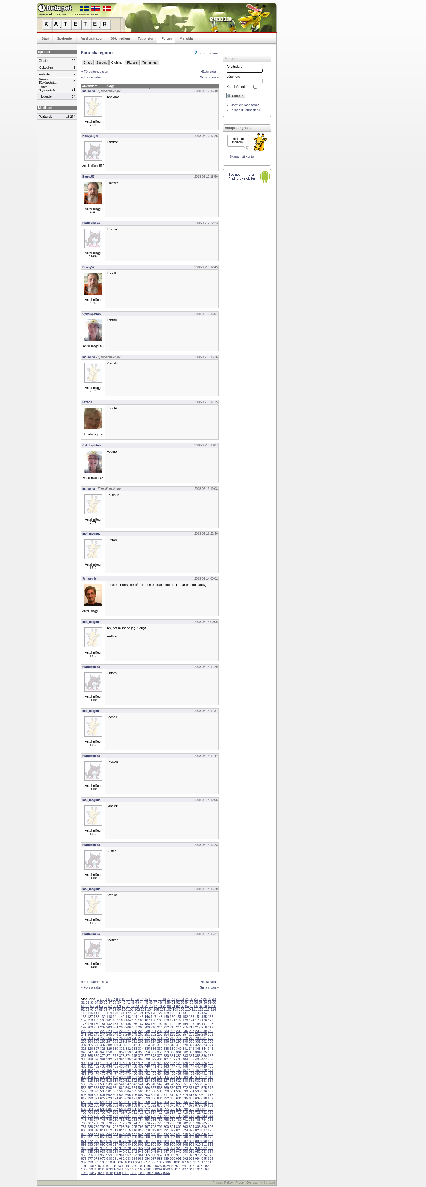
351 (115, 1052)
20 (168, 999)
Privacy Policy (222, 1182)
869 (204, 1137)
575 (204, 1087)
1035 (125, 1169)
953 (204, 1151)
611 (166, 1094)
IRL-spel (132, 62)
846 (191, 1134)
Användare (234, 66)
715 (159, 1112)
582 (115, 1091)
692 (147, 1109)
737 (166, 1116)
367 (83, 1055)
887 (185, 1141)
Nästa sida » (210, 71)
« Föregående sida (94, 71)
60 (214, 1002)
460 (140, 1070)
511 (198, 1077)
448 (198, 1066)
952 (198, 1151)
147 (153, 1016)
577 (83, 1091)
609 (153, 1094)
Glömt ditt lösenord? (244, 105)
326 (90, 1048)
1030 (84, 1169)
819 (153, 1130)
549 (172, 1084)
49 (164, 1002)
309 (115, 1045)
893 (90, 1144)
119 (109, 1013)
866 (185, 1137)
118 (102, 1013)
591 (172, 1091)
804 (191, 1126)
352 (122, 1052)
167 (147, 1020)
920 (128, 1148)
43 (137, 1002)
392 (109, 1059)
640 (83, 1102)
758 (166, 1119)
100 (124, 1009)
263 (90, 1038)
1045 (206, 1169)
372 (115, 1055)
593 (185, 1091)
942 (134, 1151)
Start (45, 38)
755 (147, 1119)
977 (90, 1158)
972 (191, 1155)
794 (128, 1126)
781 (178, 1123)
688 (122, 1109)
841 (159, 1134)
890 (204, 1141)
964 (140, 1155)
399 (153, 1059)
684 (96, 1109)
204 (115, 1027)
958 (102, 1155)
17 (155, 999)
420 (153, 1063)
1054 (149, 1173)
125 (147, 1013)
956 (90, 1155)
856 (122, 1137)
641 (90, 1102)
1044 (198, 1169)
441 (153, 1066)
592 (178, 1091)
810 (96, 1130)
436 (122, 1066)
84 (187, 1006)
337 (159, 1048)
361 (178, 1052)
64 (96, 1006)
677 (185, 1105)
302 (204, 1041)
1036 (133, 1169)
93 (92, 1009)
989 (166, 1158)
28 (205, 999)
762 (191, 1119)
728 (109, 1116)
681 (210, 1105)
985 (140, 1158)
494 (90, 1077)
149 (166, 1016)
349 (102, 1052)
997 (83, 1162)
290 (128, 1041)
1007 (160, 1162)
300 (191, 1041)
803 (185, 1126)
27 (200, 999)
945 (153, 1151)
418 (140, 1063)
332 (128, 1048)
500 (128, 1077)
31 (83, 1002)
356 (147, 1052)
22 (178, 999)
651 (153, 1102)
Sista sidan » (209, 77)
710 (128, 1112)
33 (92, 1002)
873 (96, 1141)
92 (87, 1009)
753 (134, 1119)
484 (159, 1073)
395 (128, 1059)
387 (210, 1055)
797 (147, 1126)
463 (159, 1070)
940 (122, 1151)
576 (210, 1087)
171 (172, 1020)
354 (134, 1052)
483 (153, 1073)
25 (191, 999)
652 (159, 1102)
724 (83, 1116)
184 (122, 1023)
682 (83, 1109)
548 (166, 1084)
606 (134, 1094)
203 (109, 1027)
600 (96, 1094)
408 (210, 1059)
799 (159, 1126)
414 (115, 1063)
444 (172, 1066)
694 (159, 1109)
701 (204, 1109)
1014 (84, 1165)
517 (102, 1080)
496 (102, 1077)
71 (128, 1006)
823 (178, 1130)
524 (147, 1080)
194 (185, 1023)
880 (140, 1141)
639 (210, 1098)
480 (134, 1073)
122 (128, 1013)
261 (210, 1034)
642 (96, 1102)
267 (115, 1038)
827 (204, 1130)
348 (96, 1052)
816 (134, 1130)
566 (147, 1087)
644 (109, 1102)
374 (128, 1055)
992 (185, 1158)
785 (204, 1123)
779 (166, 1123)
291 (134, 1041)
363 (191, 1052)
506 (166, 1077)
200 (90, 1027)
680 (204, 1105)
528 (172, 1080)
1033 (109, 1169)
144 (134, 1016)
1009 (176, 1162)
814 (122, 1130)
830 (90, 1134)
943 (140, 1151)
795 (134, 1126)
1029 (206, 1165)
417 (134, 1063)
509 (185, 1077)
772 (122, 1123)
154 (198, 1016)
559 (102, 1087)
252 (153, 1034)
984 (134, 1158)
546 (153, 1084)
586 (140, 1091)
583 (122, 1091)
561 (115, 1087)
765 (210, 1119)
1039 (158, 1169)
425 (185, 1063)
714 (153, 1112)
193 (178, 1023)
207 (134, 1027)
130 (178, 1013)
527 (166, 1080)
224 (109, 1031)
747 (96, 1119)
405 (191, 1059)
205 (122, 1027)
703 (83, 1112)
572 (185, 1087)
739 (178, 1116)
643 (102, 1102)
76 (151, 1006)
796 (140, 1126)
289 (122, 1041)
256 (178, 1034)
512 (204, 1077)
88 (205, 1006)
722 (204, 1112)
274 (159, 1038)
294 (153, 1041)
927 (172, 1148)
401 (166, 1059)
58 (205, 1002)
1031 (92, 1169)
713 (147, 1112)
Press (239, 1182)
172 (178, 1020)
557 (90, 1087)
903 (153, 1144)
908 (185, 1144)
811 (102, 1130)
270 (134, 1038)
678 (191, 1105)
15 (146, 999)
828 (210, 1130)
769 (102, 1123)
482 (147, 1073)
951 (191, 1151)
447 (191, 1066)
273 (153, 1038)
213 (172, 1027)
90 (214, 1006)
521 (128, 1080)
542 (128, 1084)
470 (204, 1070)
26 (196, 999)
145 (140, 1016)
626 (128, 1098)
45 (146, 1002)
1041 (174, 1169)
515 (90, 1080)
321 (191, 1045)
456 (115, 1070)
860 (147, 1137)
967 (159, 1155)
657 (191, 1102)
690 (134, 1109)
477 (115, 1073)
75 (146, 1006)
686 (109, 1109)
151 (178, 1016)
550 (178, 1084)
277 (178, 1038)
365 (204, 1052)
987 (153, 1158)
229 (140, 1031)
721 (198, 1112)
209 (147, 1027)
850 (83, 1137)
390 (96, 1059)
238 (198, 1031)
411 (96, 1063)
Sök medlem (120, 38)
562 (122, 1087)
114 (213, 1009)
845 (185, 1134)
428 (204, 1063)
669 (134, 1105)
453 (96, 1070)
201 (96, 1027)
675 (172, 1105)
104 (150, 1009)
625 (122, 1098)
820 (159, 1130)
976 (83, 1158)
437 (128, 1066)
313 (140, 1045)
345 (210, 1048)
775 (140, 1123)
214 (178, 1027)
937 (102, 1151)
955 (83, 1155)
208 (140, 1027)
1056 (166, 1173)
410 (90, 1063)
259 (198, 1034)
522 (134, 1080)
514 (83, 1080)
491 (204, 1073)
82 (178, 1006)
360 (172, 1052)
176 (204, 1020)
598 (83, 1094)
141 (115, 1016)
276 (172, 1038)
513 (210, 1077)
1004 (136, 1162)
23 (182, 999)
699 (191, 1109)
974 (204, 1155)
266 (109, 1038)
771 (115, 1123)
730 (122, 1116)
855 (115, 1137)
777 (153, 1123)
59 (210, 1002)
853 (102, 1137)
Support (101, 62)
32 (87, 1002)
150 (172, 1016)
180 (96, 1023)
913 (83, 1148)
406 (198, 1059)
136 (83, 1016)
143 (128, 1016)
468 (191, 1070)
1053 (141, 1173)
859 (140, 1137)
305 (90, 1045)
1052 (133, 1173)
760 (178, 1119)
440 (147, 1066)
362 (185, 1052)
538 (102, 1084)
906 (172, 1144)
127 (159, 1013)
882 (153, 1141)
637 (198, 1098)
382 (178, 1055)
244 (102, 1034)
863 (166, 1137)
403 (178, 1059)
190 (159, 1023)
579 (96, 1091)
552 (191, 1084)
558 (96, 1087)
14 (141, 999)
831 (96, 1134)
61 (83, 1006)
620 (90, 1098)
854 (109, 1137)
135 (210, 1013)
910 (198, 1144)
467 (185, 1070)
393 (115, 1059)
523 (140, 1080)
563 (128, 1087)
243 (96, 1034)
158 (90, 1020)
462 (153, 1070)
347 (90, 1052)
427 (198, 1063)
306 (96, 1045)
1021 (141, 1165)
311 (128, 1045)
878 (128, 1141)
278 (185, 1038)
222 (96, 1031)
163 (122, 1020)
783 (191, 1123)
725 (90, 1116)
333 (134, 1048)
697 (178, 1109)
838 (140, 1134)
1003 (128, 1162)
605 (128, 1094)
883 (159, 1141)
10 (123, 999)
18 (159, 999)
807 (210, 1126)
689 (128, 1109)
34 (96, 1002)
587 (147, 1091)
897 (115, 1144)
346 (83, 1052)
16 (150, 999)
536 (90, 1084)
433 (102, 1066)
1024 (166, 1165)
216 (191, 1027)
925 (159, 1148)
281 (204, 1038)
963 (134, 1155)
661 (83, 1105)
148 (159, 1016)
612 (172, 1094)
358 (159, 1052)
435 (115, 1066)
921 (134, 1148)
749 (109, 1119)
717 (172, 1112)
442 (159, 1066)
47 (155, 1002)
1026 (182, 1165)
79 (164, 1006)
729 (115, 1116)
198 (210, 1023)
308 (109, 1045)
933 (210, 1148)
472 (83, 1073)
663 (96, 1105)
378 (153, 1055)
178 (83, 1023)
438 (134, 1066)
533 (204, 1080)
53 (182, 1002)
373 (122, 1055)
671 (147, 1105)
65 (101, 1006)
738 (172, 1116)
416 (128, 1063)
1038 (149, 1169)
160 (102, 1020)
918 (115, 1148)
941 (128, 1151)
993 (191, 1158)
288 (115, 1041)
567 (153, 1087)
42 (132, 1002)
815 (128, 1130)
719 (185, 1112)
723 (210, 1112)
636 (191, 1098)
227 (128, 1031)
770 (109, 1123)
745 (83, 1119)
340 (178, 1048)
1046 (84, 1173)
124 (140, 1013)
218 (204, 1027)
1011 (193, 1162)
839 (147, 1134)
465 (172, 1070)
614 (185, 1094)
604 (122, 1094)
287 (109, 1041)
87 (200, 1006)
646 (122, 1102)
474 (96, 1073)
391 (102, 1059)
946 (159, 1151)
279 (191, 1038)
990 (172, 1158)
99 (119, 1009)
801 (172, 1126)
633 (172, 1098)
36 (105, 1002)
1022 (149, 1165)
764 (204, 1119)
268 (122, 1038)
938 (109, 1151)
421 (159, 1063)
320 (185, 1045)
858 (134, 1137)
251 (147, 1034)
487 (178, 1073)
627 (134, 1098)
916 (102, 1148)
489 (191, 1073)
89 (210, 1006)
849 (210, 1134)
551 (185, 1084)
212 (166, 1027)
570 (172, 1087)
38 (114, 1002)
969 (172, 1155)
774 (134, 1123)
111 (194, 1009)
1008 (168, 1162)
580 (102, 1091)
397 (140, 1059)
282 (210, 1038)
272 (147, 1038)
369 (96, 1055)
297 (172, 1041)
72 (132, 1006)
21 (173, 999)
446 (185, 1066)
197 (204, 1023)
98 (114, 1009)
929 (185, 1148)
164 (128, 1020)
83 (182, 1006)
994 (198, 1158)
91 (83, 1009)
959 (109, 1155)
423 (172, 1063)
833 (109, 1134)
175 (198, 1020)
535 (83, 1084)
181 (102, 1023)
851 (90, 1137)
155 (204, 1016)
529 (178, 1080)
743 (204, 1116)
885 (172, 1141)
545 (147, 1084)
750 (115, 1119)
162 (115, 1020)
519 (115, 1080)
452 (90, 1070)
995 (204, 1158)
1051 (125, 1173)
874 (102, 1141)
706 (102, 1112)
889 (198, 1141)
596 (204, 1091)
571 (178, 1087)
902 (147, 1144)
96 (105, 1009)
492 (210, 1073)
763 (198, 1119)
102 (137, 1009)
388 (83, 1059)
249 (134, 1034)
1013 (209, 1162)
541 (122, 1084)
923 (147, 1148)
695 (166, 1109)
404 (185, 1059)
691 (140, 1109)
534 (210, 1080)
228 (134, 1031)
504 (153, 1077)
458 (128, 1070)
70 (123, 1006)
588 (153, 1091)
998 (90, 1162)
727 (102, 1116)
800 (166, 1126)
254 (166, 1034)
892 (83, 1144)
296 (166, 1041)
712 (140, 1112)
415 (122, 1063)
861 (153, 1137)
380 (166, 1055)
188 (147, 1023)
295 (159, 1041)
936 (96, 1151)
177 (210, 1020)
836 (128, 1134)
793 (122, 1126)
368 (90, 1055)
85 (191, 1006)
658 (198, 1102)
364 (198, 1052)
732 (134, 1116)
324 (210, 1045)
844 (178, 1134)
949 (178, 1151)
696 (172, 1109)
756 (153, 1119)
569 (166, 1087)
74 (141, 1006)
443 (166, 1066)
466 (178, 1070)
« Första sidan (91, 77)
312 (134, 1045)
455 (109, 1070)
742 (198, 1116)
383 (185, 1055)
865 (178, 1137)
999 (96, 1162)
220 (83, 1031)
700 (198, 1109)
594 (191, 1091)
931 (198, 1148)
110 (188, 1009)
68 (114, 1006)
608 (147, 1094)
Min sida (186, 38)
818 (147, 1130)
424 (178, 1063)
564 (134, 1087)
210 (153, 1027)
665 (109, 1105)
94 (96, 1009)
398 (147, 1059)
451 (83, 1070)
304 (83, 1045)
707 (109, 1112)
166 (140, 1020)
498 (115, 1077)
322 (198, 1045)
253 (159, 1034)
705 (96, 1112)
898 (122, 1144)
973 (198, 1155)
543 (134, 1084)
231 (153, 1031)
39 (119, 1002)
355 (140, 1052)
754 (140, 1119)
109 (181, 1009)
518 (109, 1080)
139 (102, 1016)
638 (204, 1098)
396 (134, 1059)
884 (166, 1141)
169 (159, 1020)
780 (172, 1123)
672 (153, 1105)
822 (172, 1130)
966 (153, 1155)
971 (185, 1155)
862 (159, 1137)
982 (122, 1158)
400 (159, 1059)
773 (128, 1123)
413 (109, 1063)
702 (210, 1109)
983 (128, 1158)
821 (166, 1130)
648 (134, 1102)
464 (166, 1070)
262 (83, 1038)
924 (153, 1148)
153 (191, 1016)
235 (178, 1031)
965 (147, 1155)
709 (122, 1112)
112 (200, 1009)
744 (210, 1116)
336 (153, 1048)
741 (191, 1116)
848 (204, 1134)
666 (115, 1105)
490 (198, 1073)
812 (109, 1130)
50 (169, 1002)
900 (134, 1144)
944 (147, 1151)
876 (115, 1141)
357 (153, 1052)
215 (185, 1027)
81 (173, 1006)
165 (134, 1020)
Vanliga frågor (92, 38)
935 (90, 1151)
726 (96, 1116)
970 (178, 1155)
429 (210, 1063)
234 (172, 1031)
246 (115, 1034)
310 (122, 1045)
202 (102, 1027)
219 (210, 1027)
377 (147, 1055)
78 (160, 1006)
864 (172, 1137)
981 (115, 1158)
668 (128, 1105)
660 (210, 1102)
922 (140, 1148)
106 (162, 1009)
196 (198, 1023)
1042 (182, 1169)
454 (102, 1070)
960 (115, 1155)
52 (178, 1002)
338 (166, 1048)
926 (166, 1148)
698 (185, 1109)
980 (109, 1158)
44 (141, 1002)
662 (90, 1105)
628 (140, 1098)
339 (172, 1048)
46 (151, 1002)
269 (128, 1038)
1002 (119, 1162)
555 (210, 1084)
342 (191, 1048)
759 (172, 1119)
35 (101, 1002)
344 (204, 1048)
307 (102, 1045)
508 (178, 1077)
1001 (111, 1162)
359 (166, 1052)
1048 (100, 1173)
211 (159, 1027)
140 (109, 1016)
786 (210, 1123)
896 (109, 1144)
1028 (198, 1165)
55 (191, 1002)
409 (83, 1063)
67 (110, 1006)
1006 (152, 1162)
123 (134, 1013)
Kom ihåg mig (236, 86)
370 (102, 1055)
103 (143, 1009)
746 (90, 1119)
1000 (103, 1162)
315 (153, 1045)
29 (209, 999)
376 (140, 1055)
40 (123, 1002)
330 (115, 1048)
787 (83, 1126)
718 (178, 1112)
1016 (100, 1165)
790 (102, 1126)
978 (96, 1158)
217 (198, 1027)
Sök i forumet (209, 53)
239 (204, 1031)
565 (140, 1087)
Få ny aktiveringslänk (245, 110)
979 (102, 1158)
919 (122, 1148)
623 (109, 1098)
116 (90, 1013)
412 (102, 1063)
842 (166, 1134)
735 (153, 1116)
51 (173, 1002)
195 (191, 1023)
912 (210, 1144)
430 (83, 1066)
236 (185, 1031)
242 (90, 1034)
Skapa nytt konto (242, 156)
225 (115, 1031)
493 (83, 1077)
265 (102, 1038)
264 (96, 1038)
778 (159, 1123)
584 (128, 1091)
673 (159, 1105)
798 (153, 1126)
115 (83, 1013)
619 (83, 1098)
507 (172, 1077)
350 (109, 1052)
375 (134, 1055)
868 (198, 1137)
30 (214, 999)
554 (204, 1084)
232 (159, 1031)
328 (102, 1048)
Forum (167, 38)
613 (178, 1094)
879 (134, 1141)
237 (191, 1031)
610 (159, 1094)
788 (90, 1126)
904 (159, 1144)
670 (140, 1105)
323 (204, 1045)
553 (198, 1084)
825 (191, 1130)
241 (83, 1034)
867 (191, 1137)
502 (140, 1077)
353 (128, 1052)
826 (198, 1130)
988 (159, 1158)
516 (96, 1080)
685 (102, 1109)
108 (175, 1009)
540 (115, 1084)
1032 (100, 1169)
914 (90, 1148)
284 (90, 1041)
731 (128, 1116)
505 (159, 1077)
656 (185, 1102)
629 (147, 1098)
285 (96, 1041)
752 (128, 1119)
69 (119, 1006)
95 (101, 1009)
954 (210, 1151)
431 (90, 1066)
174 (191, 1020)
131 (185, 1013)
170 (166, 1020)
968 (166, 1155)
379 (159, 1055)
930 (191, 1148)
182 (109, 1023)
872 (90, 1141)
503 (147, 1077)
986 (147, 1158)
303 (210, 1041)
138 (96, 1016)
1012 (201, 1162)
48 (160, 1002)
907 (178, 1144)
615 (191, 1094)
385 (198, 1055)
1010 (185, 1162)
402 (172, 1059)
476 (109, 1073)
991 (178, 1158)
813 (115, 1130)
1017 (109, 1165)
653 (166, 1102)
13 (137, 999)
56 (196, 1002)
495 (96, 1077)
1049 (109, 1173)
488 (185, 1073)
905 (166, 1144)
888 (191, 1141)
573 (191, 1087)
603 (115, 1094)
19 (164, 999)
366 (210, 1052)
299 (185, 1041)
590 (166, 1091)
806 (204, 1126)
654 (172, 1102)
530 (185, 1080)
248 (128, 1034)
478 (122, 1073)
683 (90, 1109)
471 (210, 1070)
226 (122, 1031)
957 (96, 1155)
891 (210, 1141)
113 (206, 1009)
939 (115, 1151)
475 (102, 1073)
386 (204, 1055)
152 (185, 1016)
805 (198, 1126)
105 (156, 1009)
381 (172, 1055)
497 (109, 1077)
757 (159, 1119)
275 (166, 1038)
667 (122, 1105)
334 (140, 1048)
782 (185, 1123)
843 (172, 1134)
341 (185, 1048)
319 (178, 1045)
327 (96, 1048)
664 (102, 1105)
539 (109, 1084)
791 (109, 1126)
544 (140, 1084)
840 (153, 1134)
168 (153, 1020)
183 (115, 1023)
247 (122, 1034)
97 (110, 1009)
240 (210, 1031)
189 (153, 1023)
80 (169, 1006)
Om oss (252, 1182)
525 (153, 1080)
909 (191, 1144)
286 (102, 1041)
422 (166, 1063)
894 (96, 1144)
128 (166, 1013)
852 (96, 1137)
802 (178, 1126)
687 (115, 1109)
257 (185, 1034)
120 (115, 1013)
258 (191, 1034)
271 (140, 1038)
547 (159, 1084)
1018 (117, 1165)
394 (122, 1059)
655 (178, 1102)
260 (204, 1034)
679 (198, 1105)
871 (83, 1141)
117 (96, 1013)
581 (109, 1091)
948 (172, 1151)
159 (96, 1020)
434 (109, 1066)
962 (128, 1155)
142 (122, 1016)
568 (159, 1087)
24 (186, 999)
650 (147, 1102)
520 (122, 1080)
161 (109, 1020)
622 (102, 1098)
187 (140, 1023)
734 (147, 1116)
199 (83, 1027)
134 (204, 1013)
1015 (92, 1165)
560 (109, 1087)
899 (128, 1144)
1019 (125, 1165)
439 (140, 1066)
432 (96, 1066)
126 (153, 1013)
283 (83, 1041)
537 (96, 1084)
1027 (190, 1165)
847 (198, 1134)
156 (210, 1016)
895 (102, 1144)
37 (110, 1002)
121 (122, 1013)
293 (147, 1041)
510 (191, 1077)
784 (198, 1123)
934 (83, 1151)
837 (134, 1134)
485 (166, 1073)
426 (191, 1063)
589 (159, 1091)
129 (172, 1013)
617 (204, 1094)
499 (122, 1077)
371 (109, 1055)
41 (128, 1002)
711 (134, 1112)
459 (134, 1070)
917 (109, 1148)
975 (210, 1155)
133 (198, 1013)
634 (178, 1098)
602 (109, 1094)
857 (128, 1137)
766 (83, 1123)
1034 (117, 1169)
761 (185, 1119)
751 (122, 1119)
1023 (158, 1165)
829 (83, 1134)
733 (140, 1116)
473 (90, 1073)
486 (172, 1073)
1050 (117, 1173)
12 (132, 999)
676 (178, 1105)
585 (134, 1091)
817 (140, 1130)
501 (134, 1077)
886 (178, 1141)
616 (198, 1094)
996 (210, 1158)
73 (137, 1006)
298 (178, 1041)
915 (96, 1148)
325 (83, 1048)
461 (147, 1070)
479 (128, 1073)
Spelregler (65, 38)
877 (122, 1141)
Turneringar (149, 62)
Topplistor (146, 38)
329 (109, 1048)
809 (90, 1130)
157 (83, 1020)
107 (169, 1009)
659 (204, 1102)
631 (159, 1098)
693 (153, 1109)
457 (122, 1070)
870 (210, 1137)
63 (92, 1006)
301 (198, 1041)
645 (115, 1102)
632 (166, 1098)
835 (122, 1134)
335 (147, 1048)
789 (96, 1126)
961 (122, 1155)
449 (204, 1066)
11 (128, 999)
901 (140, 1144)
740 (185, 1116)
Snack (88, 62)
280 (198, 1038)
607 (140, 1094)
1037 (141, 1169)
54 (187, 1002)
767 (90, 1123)
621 (96, 1098)
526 (159, 1080)
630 (153, 1098)
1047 (92, 1173)
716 (166, 1112)
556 (83, 1087)
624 (115, 1098)
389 (90, 1059)
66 (105, 1006)
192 (172, 1023)
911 (204, 1144)
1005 (144, 1162)
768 (96, 1123)
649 (140, 1102)
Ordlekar (116, 62)
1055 (158, 1173)
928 (178, 1148)
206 (128, 1027)
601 (102, 1094)
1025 (174, 1165)
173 (185, 1020)
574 (198, 1087)
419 (147, 1063)
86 (196, 1006)
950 (185, 1151)
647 (128, 1102)
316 (159, 1045)
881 (147, 1141)
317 (166, 1045)
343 (198, 1048)
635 (185, 1098)
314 (147, 1045)
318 (172, 1045)
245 (109, 1034)
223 (102, 1031)
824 (185, 1130)
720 (191, 1112)
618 (210, 1094)
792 (115, 1126)
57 (200, 1002)
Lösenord (233, 76)
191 (166, 1023)
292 (140, 1041)
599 (90, 1094)
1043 (190, 1169)
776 (147, 1123)
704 (90, 1112)
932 (204, 1148)
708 (115, 1112)
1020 (133, 1165)
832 (102, 1134)
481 (140, 1073)
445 (178, 1066)
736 (159, 1116)
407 (204, 1059)
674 (166, 1105)
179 (90, 1023)
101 (130, 1009)
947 (166, 1151)
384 (191, 1055)
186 (134, 1023)
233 (166, 1031)
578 (90, 1091)
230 (147, 1031)
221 (90, 1031)
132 (191, 1013)
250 (140, 1034)
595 (198, 1091)
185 (128, 1023)
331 (122, 1048)
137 (90, 1016)
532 (198, 1080)
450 (210, 1066)
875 (109, 1141)
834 (115, 1134)
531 (191, 1080)
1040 (166, 1169)
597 (210, 1091)
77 (155, 1006)
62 (87, 1006)
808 (83, 1130)
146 (147, 1016)
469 (198, 1070)
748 (102, 1119)
